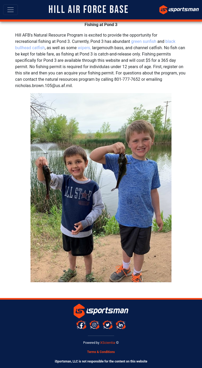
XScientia (107, 342)
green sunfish (143, 41)
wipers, (84, 47)
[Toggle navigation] (10, 9)
